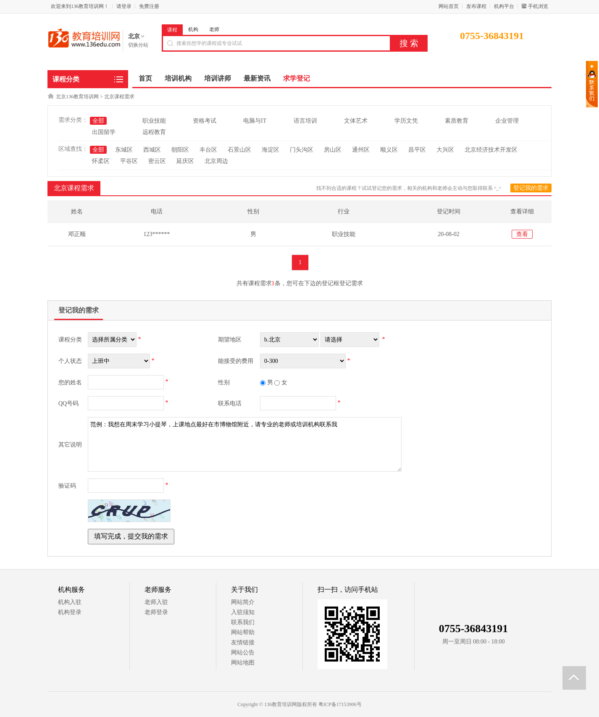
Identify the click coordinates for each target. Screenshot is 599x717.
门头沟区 (301, 150)
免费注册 (149, 6)
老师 (214, 29)
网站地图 (243, 662)
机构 (193, 29)
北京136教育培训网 (77, 97)
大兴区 (445, 150)
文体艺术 (356, 121)
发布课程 (476, 6)
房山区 (333, 150)
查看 (522, 234)
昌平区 (417, 150)
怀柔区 (101, 161)
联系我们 (243, 622)
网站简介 (243, 602)
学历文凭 (406, 121)
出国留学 (104, 132)
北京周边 (216, 161)
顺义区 (389, 150)
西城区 (152, 150)
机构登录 (69, 612)
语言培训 (305, 121)
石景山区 (239, 150)
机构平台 (504, 6)
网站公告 (243, 652)
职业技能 (154, 121)
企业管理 (507, 121)
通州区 (361, 150)
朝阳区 (180, 150)
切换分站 (138, 45)
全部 (98, 121)
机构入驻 (69, 602)
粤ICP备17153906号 (340, 704)
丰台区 (208, 150)
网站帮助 (243, 632)
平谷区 (129, 161)
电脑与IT (254, 121)
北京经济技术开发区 (491, 150)
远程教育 (154, 132)
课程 (172, 30)
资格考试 (204, 121)
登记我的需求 (531, 188)
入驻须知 (243, 612)
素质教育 (456, 121)
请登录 (123, 6)
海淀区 (270, 150)
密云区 (157, 161)
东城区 (124, 150)
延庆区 (185, 161)
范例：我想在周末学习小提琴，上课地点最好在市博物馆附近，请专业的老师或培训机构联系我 (245, 444)
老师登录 (156, 612)
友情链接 (243, 642)
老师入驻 (156, 602)
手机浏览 (538, 6)
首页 (145, 78)
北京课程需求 (119, 97)
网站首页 (449, 6)
